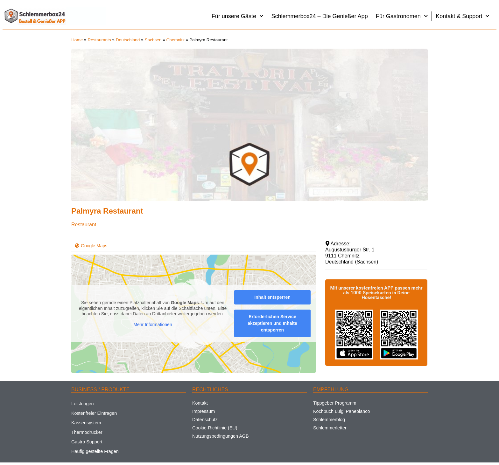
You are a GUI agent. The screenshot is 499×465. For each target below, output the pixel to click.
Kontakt (200, 403)
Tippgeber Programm (334, 403)
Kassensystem (86, 422)
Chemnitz (175, 40)
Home (77, 40)
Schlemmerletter (330, 427)
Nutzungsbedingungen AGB (220, 436)
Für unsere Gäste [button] (238, 16)
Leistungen (82, 403)
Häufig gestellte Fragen (95, 451)
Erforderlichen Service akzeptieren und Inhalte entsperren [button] (272, 323)
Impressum (203, 411)
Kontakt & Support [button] (462, 16)
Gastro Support (86, 441)
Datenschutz (205, 419)
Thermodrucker (86, 432)
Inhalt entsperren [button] (272, 297)
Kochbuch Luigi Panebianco (341, 411)
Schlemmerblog (329, 419)
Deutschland (128, 40)
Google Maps (91, 245)
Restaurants (99, 40)
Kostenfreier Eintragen (94, 413)
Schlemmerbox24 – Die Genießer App (319, 16)
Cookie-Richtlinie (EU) (214, 427)
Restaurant (83, 224)
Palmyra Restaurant (107, 211)
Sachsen (153, 40)
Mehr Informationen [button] (152, 324)
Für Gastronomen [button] (402, 16)
